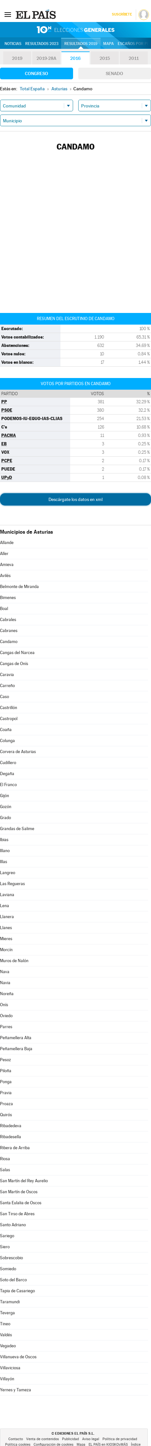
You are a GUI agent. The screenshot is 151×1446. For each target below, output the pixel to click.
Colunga (7, 740)
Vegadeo (8, 1345)
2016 (75, 58)
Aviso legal (90, 1439)
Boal (4, 608)
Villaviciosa (10, 1367)
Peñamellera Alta (15, 1037)
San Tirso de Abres (17, 1213)
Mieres (6, 938)
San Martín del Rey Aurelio (24, 1180)
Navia (5, 982)
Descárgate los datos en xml (75, 499)
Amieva (7, 564)
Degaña (7, 773)
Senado (114, 73)
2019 (17, 58)
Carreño (7, 685)
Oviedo (6, 1015)
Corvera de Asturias (18, 751)
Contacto (15, 1439)
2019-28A (46, 58)
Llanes (6, 927)
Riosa (5, 1158)
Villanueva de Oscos (18, 1356)
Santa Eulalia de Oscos (20, 1202)
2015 (105, 58)
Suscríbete (122, 14)
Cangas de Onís (14, 663)
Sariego (7, 1235)
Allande (7, 542)
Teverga (7, 1312)
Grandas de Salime (17, 828)
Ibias (4, 839)
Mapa (108, 43)
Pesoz (5, 1059)
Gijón (4, 795)
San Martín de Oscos (19, 1191)
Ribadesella (10, 1136)
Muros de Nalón (14, 960)
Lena (4, 905)
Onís (4, 1004)
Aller (4, 553)
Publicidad (70, 1439)
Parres (6, 1026)
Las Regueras (12, 883)
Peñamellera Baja (16, 1048)
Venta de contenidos (42, 1439)
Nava (4, 971)
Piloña (5, 1070)
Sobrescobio (11, 1257)
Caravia (7, 674)
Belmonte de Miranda (19, 586)
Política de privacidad (119, 1439)
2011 (134, 58)
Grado (5, 817)
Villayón (7, 1378)
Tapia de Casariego (17, 1290)
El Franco (8, 784)
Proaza (6, 1103)
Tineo (5, 1323)
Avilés (5, 575)
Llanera (7, 916)
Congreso (36, 73)
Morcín (6, 949)
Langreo (7, 872)
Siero (5, 1246)
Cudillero (8, 762)
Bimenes (8, 597)
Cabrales (8, 619)
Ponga (6, 1081)
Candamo (8, 641)
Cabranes (8, 630)
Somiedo (8, 1268)
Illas (3, 861)
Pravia (6, 1092)
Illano (5, 850)
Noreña (7, 993)
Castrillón (8, 707)
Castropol (8, 718)
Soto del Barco (13, 1279)
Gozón (5, 806)
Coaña (6, 729)
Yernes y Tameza (15, 1389)
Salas (5, 1169)
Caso (4, 696)
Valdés (6, 1334)
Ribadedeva (10, 1125)
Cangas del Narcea (17, 652)
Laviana (7, 894)
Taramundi (10, 1301)
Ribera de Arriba (15, 1147)
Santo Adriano (13, 1224)
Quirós (6, 1114)
